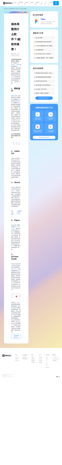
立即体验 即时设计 (16, 336)
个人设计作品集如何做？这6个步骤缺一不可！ (44, 45)
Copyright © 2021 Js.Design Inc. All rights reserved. (7, 377)
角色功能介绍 (24, 357)
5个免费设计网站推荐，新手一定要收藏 (44, 57)
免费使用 (56, 3)
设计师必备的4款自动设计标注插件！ (44, 41)
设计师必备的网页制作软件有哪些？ (44, 77)
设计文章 (5, 8)
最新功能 (37, 3)
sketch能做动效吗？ (40, 49)
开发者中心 (33, 362)
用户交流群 (54, 360)
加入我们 (40, 358)
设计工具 (16, 357)
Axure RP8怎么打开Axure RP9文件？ (44, 53)
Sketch (13, 64)
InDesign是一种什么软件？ (41, 89)
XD (18, 63)
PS (46, 360)
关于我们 (50, 3)
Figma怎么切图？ (39, 37)
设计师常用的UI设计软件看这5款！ (43, 85)
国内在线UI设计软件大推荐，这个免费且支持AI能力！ (44, 73)
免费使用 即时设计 (44, 98)
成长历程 (40, 360)
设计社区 (14, 3)
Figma (18, 64)
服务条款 (33, 360)
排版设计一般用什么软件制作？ (43, 93)
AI (46, 365)
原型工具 (16, 358)
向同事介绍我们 (25, 358)
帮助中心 (32, 3)
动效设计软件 (15, 268)
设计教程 (26, 3)
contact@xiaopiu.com (56, 358)
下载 (42, 3)
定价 (45, 3)
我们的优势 (20, 3)
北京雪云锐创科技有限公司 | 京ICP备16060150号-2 (7, 375)
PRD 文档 (17, 360)
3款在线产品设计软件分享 (41, 81)
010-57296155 (55, 357)
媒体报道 (40, 362)
